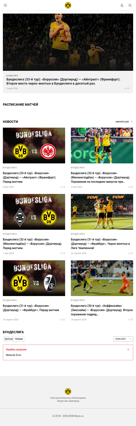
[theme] (122, 5)
